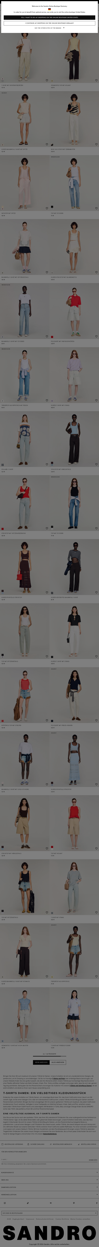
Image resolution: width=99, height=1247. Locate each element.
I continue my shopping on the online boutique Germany (49, 23)
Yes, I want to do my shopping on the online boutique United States (49, 17)
